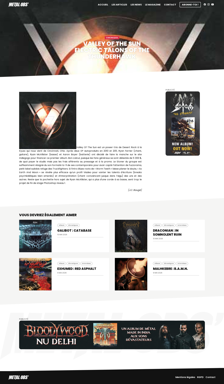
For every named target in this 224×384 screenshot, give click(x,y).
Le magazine (153, 4)
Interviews (182, 225)
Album (61, 225)
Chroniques (112, 37)
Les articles (119, 4)
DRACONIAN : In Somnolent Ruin (167, 232)
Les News (136, 4)
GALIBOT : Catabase (74, 230)
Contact (170, 4)
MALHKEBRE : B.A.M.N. (170, 269)
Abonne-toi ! (190, 4)
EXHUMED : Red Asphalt (76, 269)
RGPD (200, 377)
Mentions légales (185, 377)
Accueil (103, 4)
